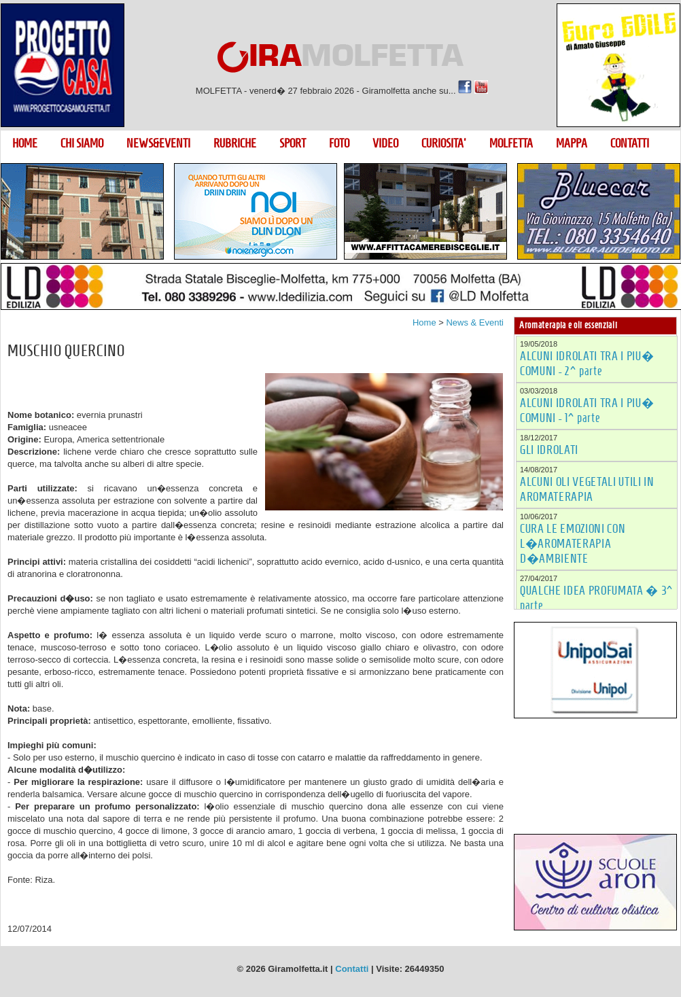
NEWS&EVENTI (158, 143)
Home (424, 322)
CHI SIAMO (81, 143)
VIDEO (385, 143)
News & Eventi (475, 322)
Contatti (351, 969)
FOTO (339, 143)
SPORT (292, 143)
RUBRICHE (234, 143)
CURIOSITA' (443, 143)
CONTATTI (629, 143)
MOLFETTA (511, 143)
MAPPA (571, 143)
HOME (24, 143)
